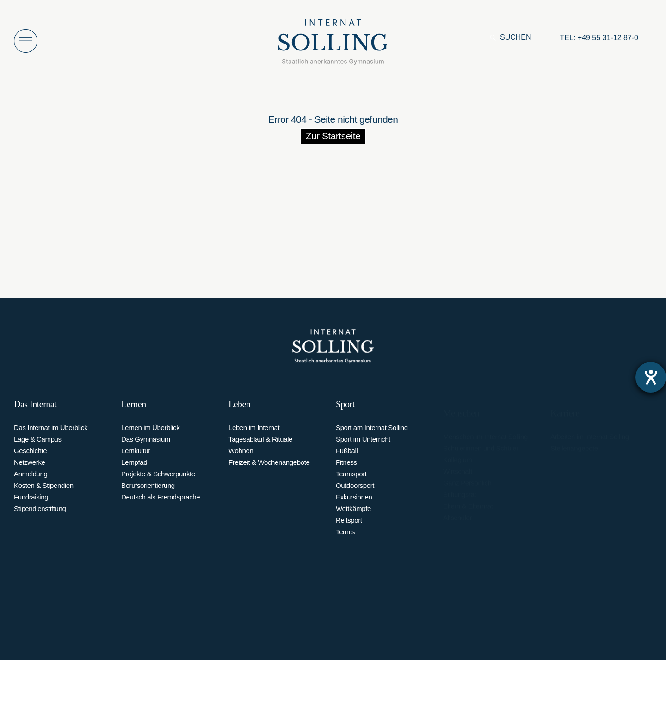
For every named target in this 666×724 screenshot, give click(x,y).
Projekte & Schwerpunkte (158, 481)
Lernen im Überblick (150, 434)
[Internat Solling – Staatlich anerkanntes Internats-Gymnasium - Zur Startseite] (333, 44)
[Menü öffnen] (25, 41)
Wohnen (240, 459)
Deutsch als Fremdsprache (160, 504)
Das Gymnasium (145, 446)
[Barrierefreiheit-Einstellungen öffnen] (650, 377)
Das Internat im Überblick (50, 432)
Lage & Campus (38, 444)
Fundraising (31, 502)
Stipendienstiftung (40, 513)
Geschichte (30, 455)
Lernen (133, 411)
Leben (239, 413)
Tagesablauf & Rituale (260, 448)
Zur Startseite (333, 136)
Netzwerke (29, 467)
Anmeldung (31, 478)
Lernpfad (134, 469)
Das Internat (35, 409)
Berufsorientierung (148, 492)
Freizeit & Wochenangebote (268, 471)
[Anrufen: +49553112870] (599, 38)
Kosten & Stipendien (44, 490)
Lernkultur (135, 458)
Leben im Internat (253, 436)
